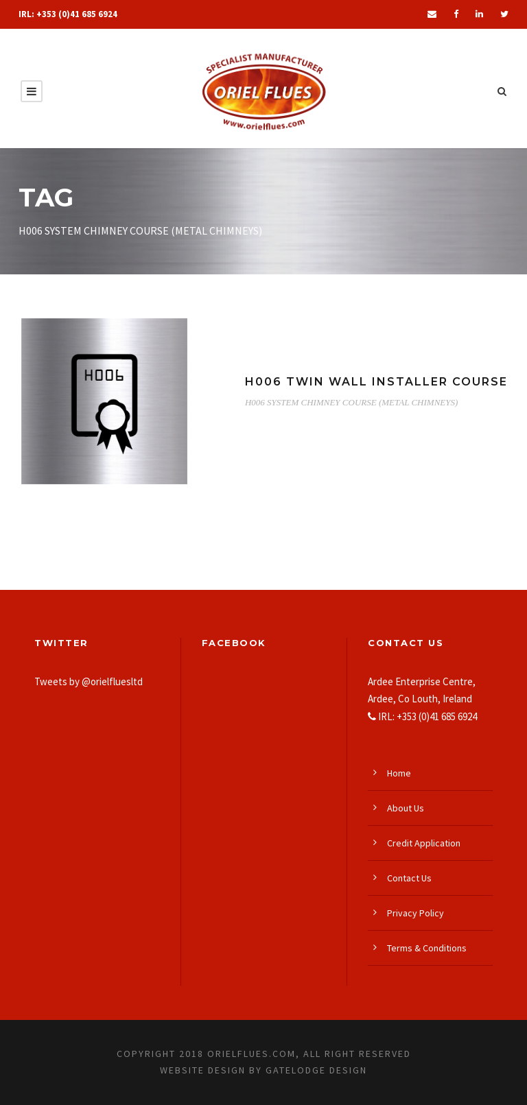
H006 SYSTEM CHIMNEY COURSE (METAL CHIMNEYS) (351, 402)
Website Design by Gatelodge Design (263, 1070)
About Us (405, 808)
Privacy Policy (415, 913)
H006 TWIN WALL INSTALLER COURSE (376, 381)
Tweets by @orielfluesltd (88, 681)
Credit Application (423, 843)
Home (399, 773)
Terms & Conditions (427, 948)
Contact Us (409, 878)
